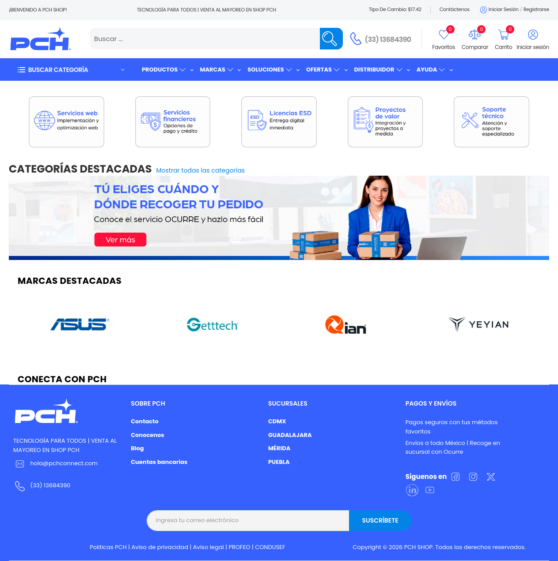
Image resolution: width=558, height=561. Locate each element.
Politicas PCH (108, 547)
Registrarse (536, 9)
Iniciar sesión (498, 10)
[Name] (331, 38)
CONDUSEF (270, 547)
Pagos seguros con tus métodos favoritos (452, 427)
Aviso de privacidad (160, 547)
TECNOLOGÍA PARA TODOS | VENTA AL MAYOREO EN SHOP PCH (65, 445)
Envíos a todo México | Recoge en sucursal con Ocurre (453, 447)
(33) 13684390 (388, 39)
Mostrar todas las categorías (200, 170)
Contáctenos (455, 9)
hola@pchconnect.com (64, 463)
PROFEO (239, 547)
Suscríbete (380, 520)
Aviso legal (208, 547)
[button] (71, 69)
